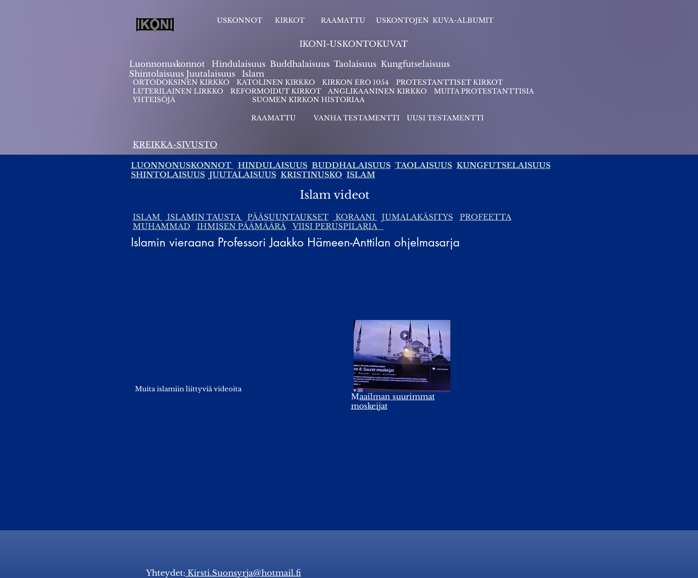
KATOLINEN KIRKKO (277, 82)
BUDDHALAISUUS (351, 165)
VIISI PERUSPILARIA (338, 226)
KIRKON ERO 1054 (355, 82)
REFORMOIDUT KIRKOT (275, 91)
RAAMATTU (343, 20)
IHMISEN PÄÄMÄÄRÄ (241, 226)
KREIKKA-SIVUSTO (175, 145)
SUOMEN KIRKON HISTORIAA (308, 99)
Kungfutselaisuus (415, 64)
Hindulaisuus (237, 64)
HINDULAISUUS (272, 165)
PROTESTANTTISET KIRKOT (449, 82)
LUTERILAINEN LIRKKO (179, 91)
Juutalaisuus (210, 74)
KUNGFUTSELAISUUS (504, 165)
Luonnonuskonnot (168, 64)
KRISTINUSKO (311, 175)
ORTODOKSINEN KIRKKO (182, 82)
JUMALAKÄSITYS (417, 217)
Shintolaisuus (157, 74)
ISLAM (361, 175)
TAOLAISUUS (423, 165)
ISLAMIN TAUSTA (204, 217)
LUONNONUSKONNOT (182, 165)
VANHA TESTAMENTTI (357, 118)
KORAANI (355, 217)
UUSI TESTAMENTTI (445, 118)
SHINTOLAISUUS (168, 175)
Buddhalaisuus (300, 64)
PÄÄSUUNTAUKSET (288, 217)
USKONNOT (239, 20)
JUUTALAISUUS (242, 175)
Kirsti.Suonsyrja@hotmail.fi (243, 573)
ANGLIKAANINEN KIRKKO (377, 91)
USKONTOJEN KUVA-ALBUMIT (435, 20)
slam (254, 74)
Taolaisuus (355, 64)
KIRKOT (290, 20)
